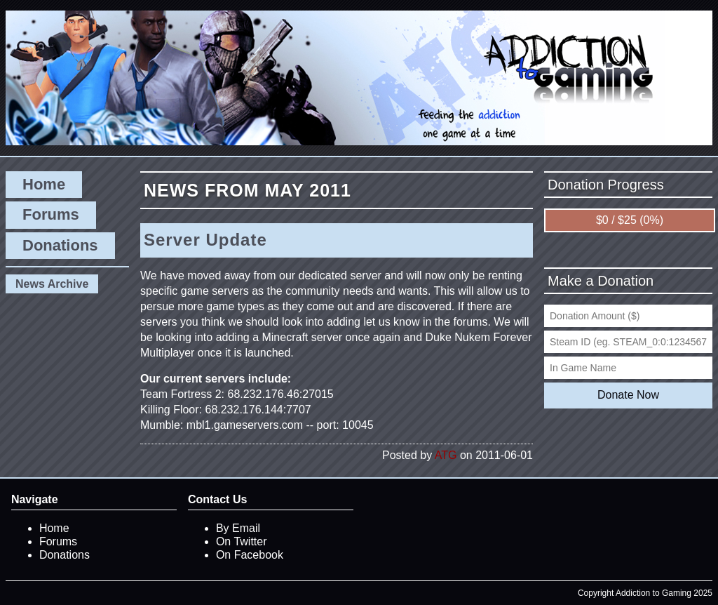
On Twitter (241, 541)
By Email (238, 528)
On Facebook (249, 555)
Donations (60, 245)
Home (43, 184)
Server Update (205, 239)
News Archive (51, 284)
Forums (50, 214)
